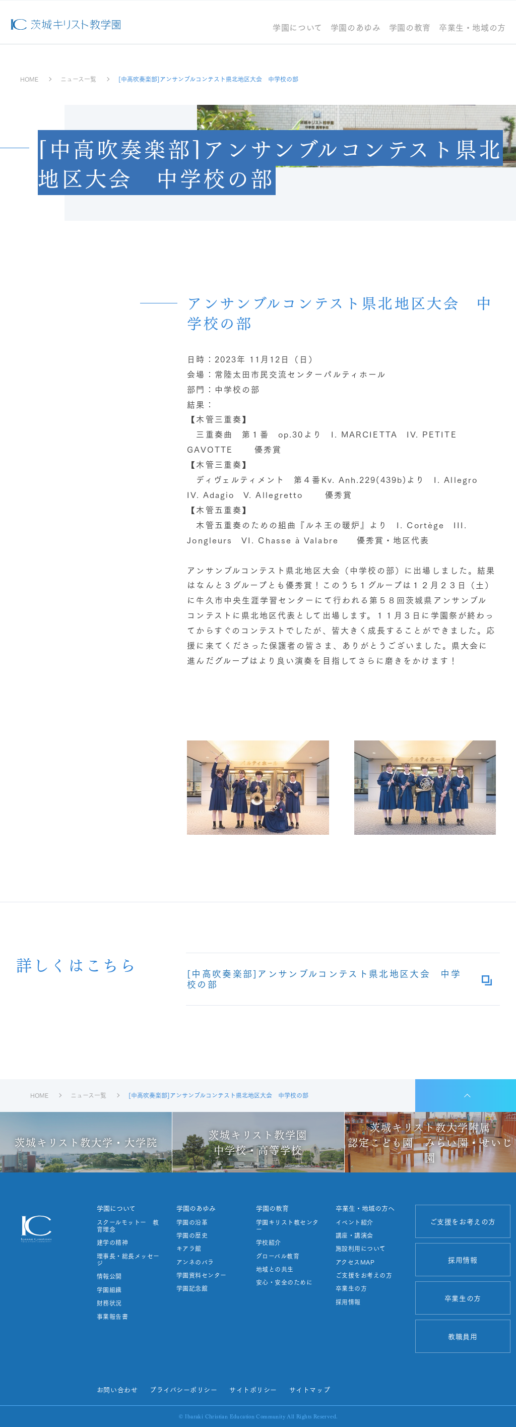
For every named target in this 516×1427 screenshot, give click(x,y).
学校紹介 (268, 1242)
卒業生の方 (351, 1288)
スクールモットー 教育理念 (128, 1226)
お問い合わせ (117, 1389)
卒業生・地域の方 (472, 28)
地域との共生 (275, 1269)
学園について (297, 28)
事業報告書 (112, 1316)
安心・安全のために (284, 1282)
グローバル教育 (277, 1256)
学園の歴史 (192, 1235)
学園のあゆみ (356, 28)
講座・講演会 (354, 1235)
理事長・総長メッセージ (128, 1260)
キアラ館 (189, 1248)
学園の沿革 (192, 1222)
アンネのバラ (195, 1262)
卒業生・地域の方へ (365, 1208)
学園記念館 (192, 1288)
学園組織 (109, 1289)
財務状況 (109, 1303)
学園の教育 (410, 28)
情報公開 (109, 1276)
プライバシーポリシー (183, 1389)
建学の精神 (112, 1242)
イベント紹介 (354, 1222)
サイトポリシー (253, 1389)
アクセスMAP (355, 1262)
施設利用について (361, 1248)
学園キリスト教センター (287, 1226)
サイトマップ (309, 1389)
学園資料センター (201, 1275)
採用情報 (348, 1302)
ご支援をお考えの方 (364, 1275)
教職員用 (462, 1336)
